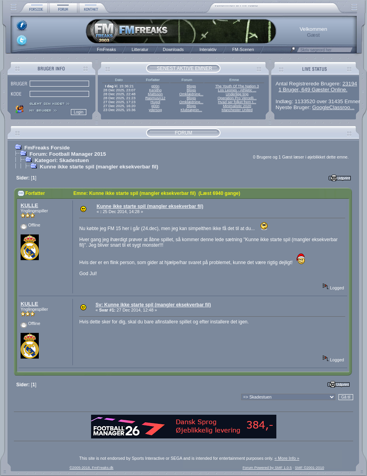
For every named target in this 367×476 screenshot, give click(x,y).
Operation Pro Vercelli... (237, 98)
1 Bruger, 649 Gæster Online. (312, 90)
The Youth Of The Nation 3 (237, 86)
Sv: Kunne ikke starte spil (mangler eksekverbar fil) (153, 305)
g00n (155, 86)
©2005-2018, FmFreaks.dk (91, 468)
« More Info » (286, 458)
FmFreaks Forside (47, 148)
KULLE (29, 205)
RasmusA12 (155, 98)
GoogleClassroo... (333, 107)
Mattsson (155, 94)
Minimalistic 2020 (237, 106)
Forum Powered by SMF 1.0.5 (267, 468)
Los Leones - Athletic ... (237, 90)
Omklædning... (191, 94)
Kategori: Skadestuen (61, 160)
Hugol (155, 102)
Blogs (191, 86)
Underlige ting (237, 94)
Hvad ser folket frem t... (237, 102)
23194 (349, 84)
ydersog (155, 110)
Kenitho (155, 90)
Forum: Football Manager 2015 (67, 154)
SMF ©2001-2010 (309, 468)
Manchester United (237, 110)
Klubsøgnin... (191, 110)
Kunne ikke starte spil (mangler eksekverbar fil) (99, 167)
